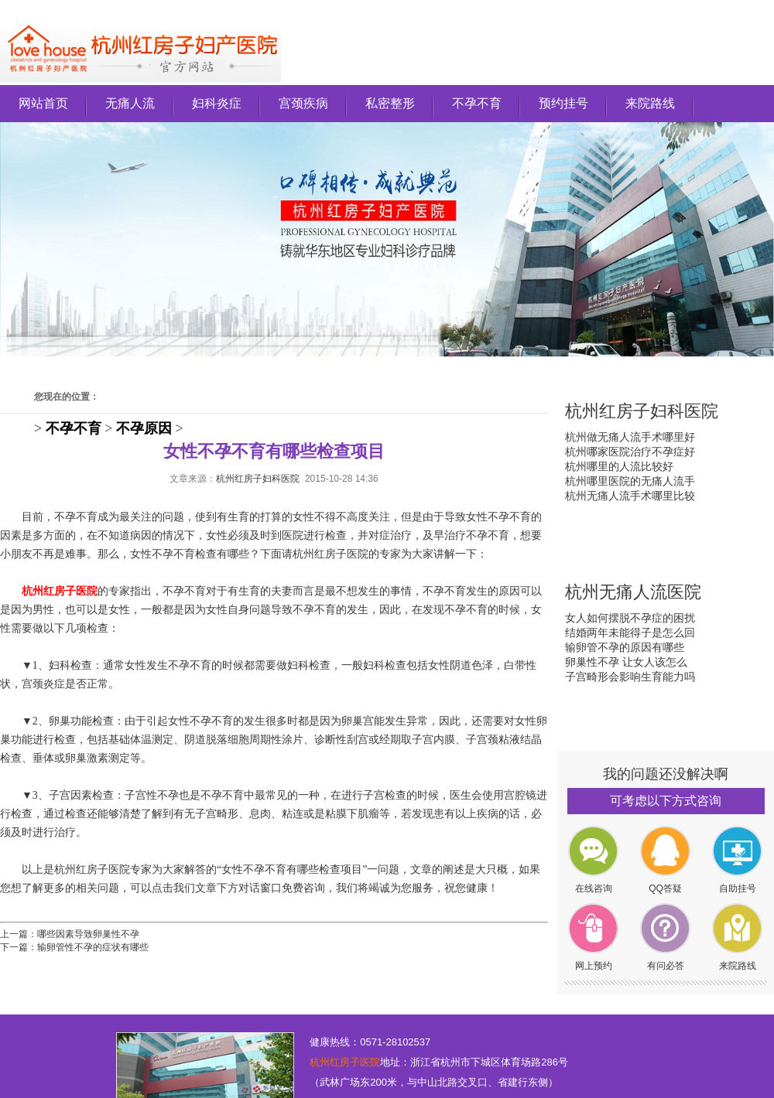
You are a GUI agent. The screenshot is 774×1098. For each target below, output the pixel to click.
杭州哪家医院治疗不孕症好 (630, 451)
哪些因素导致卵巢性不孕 (88, 934)
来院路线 (650, 103)
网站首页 (43, 103)
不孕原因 (144, 428)
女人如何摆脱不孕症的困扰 (630, 618)
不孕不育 (477, 103)
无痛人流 (130, 103)
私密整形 (390, 103)
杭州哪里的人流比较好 (619, 466)
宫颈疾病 (303, 103)
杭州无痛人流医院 (633, 592)
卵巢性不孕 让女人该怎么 (626, 662)
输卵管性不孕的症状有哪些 (93, 947)
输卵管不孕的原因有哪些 (624, 647)
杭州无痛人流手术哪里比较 (630, 495)
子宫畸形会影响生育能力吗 (630, 676)
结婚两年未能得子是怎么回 (630, 632)
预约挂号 (563, 103)
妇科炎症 (216, 103)
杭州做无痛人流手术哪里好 (630, 437)
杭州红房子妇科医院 (258, 478)
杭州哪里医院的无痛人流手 (630, 481)
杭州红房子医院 (345, 1062)
